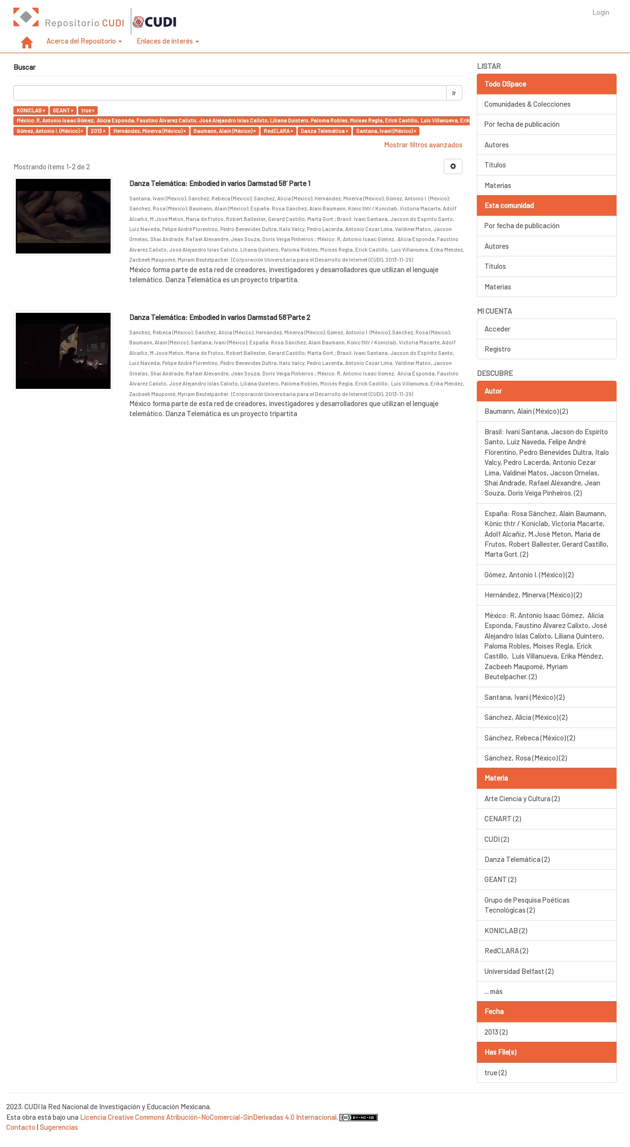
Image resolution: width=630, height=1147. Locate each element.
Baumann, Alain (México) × (224, 131)
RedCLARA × (278, 131)
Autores (496, 144)
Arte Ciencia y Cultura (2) (522, 798)
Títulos (495, 164)
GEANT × (63, 110)
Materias (497, 185)
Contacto (20, 1127)
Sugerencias (59, 1127)
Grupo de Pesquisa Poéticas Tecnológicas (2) (527, 904)
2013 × (97, 131)
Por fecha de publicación (522, 124)
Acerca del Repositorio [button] (84, 40)
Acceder (497, 328)
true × (87, 110)
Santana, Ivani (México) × (386, 131)
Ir (454, 93)
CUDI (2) (496, 839)
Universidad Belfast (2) (518, 971)
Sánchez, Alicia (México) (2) (525, 717)
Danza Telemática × (324, 131)
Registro (497, 348)
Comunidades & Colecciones (527, 103)
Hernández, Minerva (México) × (149, 131)
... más (493, 991)
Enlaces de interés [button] (167, 40)
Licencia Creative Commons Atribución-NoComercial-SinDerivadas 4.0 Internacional (208, 1117)
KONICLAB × (31, 110)
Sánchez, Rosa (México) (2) (525, 757)
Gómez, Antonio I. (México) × (50, 131)
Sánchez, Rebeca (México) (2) (529, 737)
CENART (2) (502, 818)
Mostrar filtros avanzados (423, 144)
